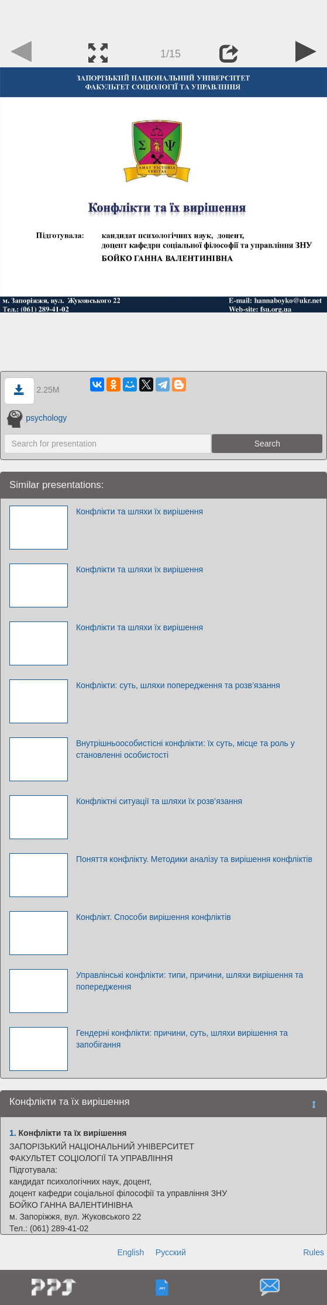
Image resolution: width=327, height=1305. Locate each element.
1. (12, 1133)
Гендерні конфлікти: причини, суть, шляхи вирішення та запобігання (182, 1038)
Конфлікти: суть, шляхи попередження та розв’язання (178, 685)
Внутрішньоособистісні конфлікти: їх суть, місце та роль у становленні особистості (185, 749)
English (130, 1252)
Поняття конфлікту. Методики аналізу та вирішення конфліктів (194, 859)
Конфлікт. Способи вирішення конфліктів (153, 917)
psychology (37, 418)
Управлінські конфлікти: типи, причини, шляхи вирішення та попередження (189, 980)
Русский (171, 1252)
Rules (313, 1252)
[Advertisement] (164, 17)
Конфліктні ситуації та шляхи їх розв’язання (159, 801)
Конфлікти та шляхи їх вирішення (139, 511)
